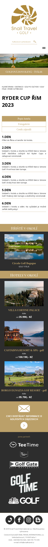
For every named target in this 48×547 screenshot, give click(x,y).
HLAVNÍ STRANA (7, 87)
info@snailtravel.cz (26, 542)
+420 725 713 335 (33, 540)
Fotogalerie (24, 124)
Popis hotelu (24, 118)
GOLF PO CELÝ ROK (32, 87)
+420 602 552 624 (19, 540)
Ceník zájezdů (24, 129)
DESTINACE (19, 87)
